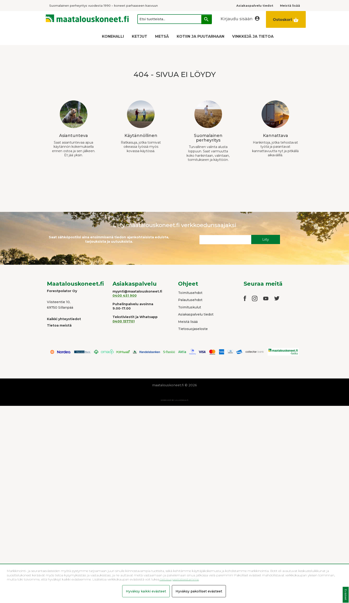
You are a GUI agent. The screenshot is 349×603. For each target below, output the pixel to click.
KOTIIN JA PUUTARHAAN (200, 36)
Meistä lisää (188, 322)
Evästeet (345, 594)
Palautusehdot (190, 300)
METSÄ (162, 36)
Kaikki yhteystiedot (64, 319)
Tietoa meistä (59, 325)
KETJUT (139, 36)
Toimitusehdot (190, 293)
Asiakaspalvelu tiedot (195, 314)
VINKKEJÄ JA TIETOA (253, 36)
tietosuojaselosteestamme (179, 579)
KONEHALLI (113, 36)
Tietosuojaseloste (193, 329)
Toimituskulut (189, 307)
